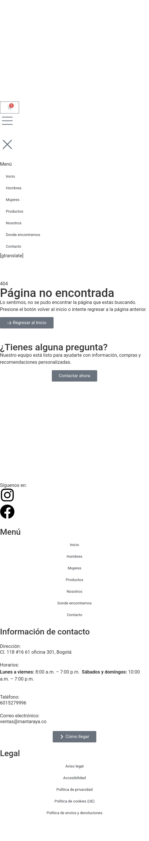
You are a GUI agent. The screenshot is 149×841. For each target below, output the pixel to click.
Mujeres (74, 568)
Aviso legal (74, 766)
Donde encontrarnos (74, 603)
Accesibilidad (74, 778)
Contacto (74, 615)
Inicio (74, 545)
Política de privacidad (74, 789)
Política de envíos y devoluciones (74, 813)
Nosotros (74, 591)
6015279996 (13, 703)
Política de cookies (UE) (74, 801)
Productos (74, 580)
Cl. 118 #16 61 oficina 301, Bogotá (35, 652)
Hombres (74, 556)
